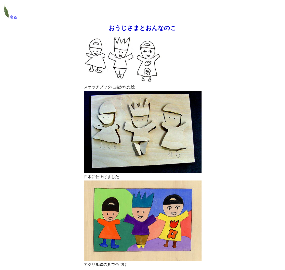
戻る (9, 17)
